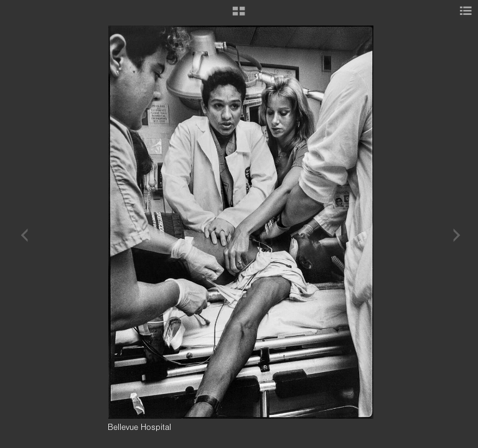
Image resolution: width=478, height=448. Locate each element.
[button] (238, 15)
